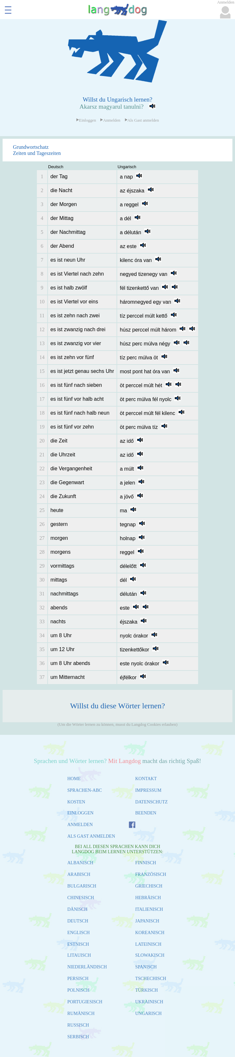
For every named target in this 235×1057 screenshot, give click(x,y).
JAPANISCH (147, 921)
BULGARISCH (81, 886)
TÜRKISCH (146, 990)
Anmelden (110, 120)
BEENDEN (145, 813)
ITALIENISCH (149, 909)
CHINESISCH (80, 897)
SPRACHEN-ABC (84, 790)
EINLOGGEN (80, 813)
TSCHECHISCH (150, 978)
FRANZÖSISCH (150, 874)
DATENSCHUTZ (151, 802)
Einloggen (86, 120)
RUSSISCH (78, 1025)
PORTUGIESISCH (84, 1001)
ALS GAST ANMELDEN (91, 836)
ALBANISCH (80, 862)
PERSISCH (77, 978)
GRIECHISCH (148, 886)
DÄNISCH (77, 909)
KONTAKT (146, 778)
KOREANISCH (149, 932)
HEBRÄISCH (148, 897)
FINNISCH (145, 862)
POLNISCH (78, 990)
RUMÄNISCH (81, 1013)
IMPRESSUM (148, 790)
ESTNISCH (78, 944)
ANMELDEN (80, 824)
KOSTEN (76, 802)
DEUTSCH (77, 921)
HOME (74, 778)
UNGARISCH (148, 1013)
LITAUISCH (79, 955)
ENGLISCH (78, 932)
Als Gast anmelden (142, 120)
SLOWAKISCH (149, 955)
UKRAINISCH (149, 1001)
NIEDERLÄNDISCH (87, 966)
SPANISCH (146, 966)
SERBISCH (78, 1036)
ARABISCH (78, 874)
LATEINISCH (148, 944)
